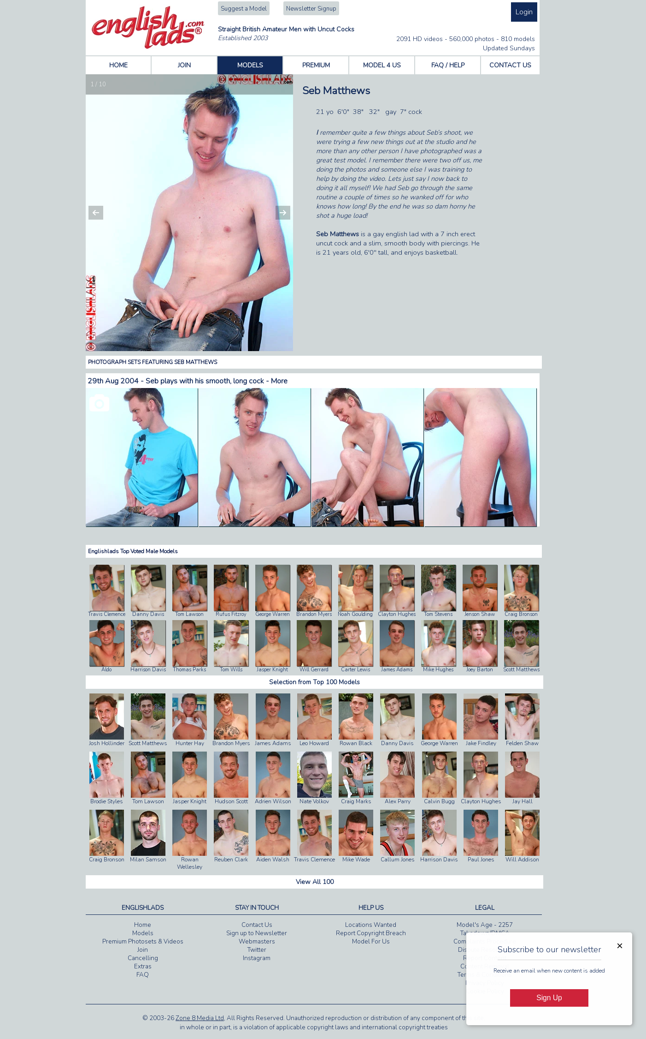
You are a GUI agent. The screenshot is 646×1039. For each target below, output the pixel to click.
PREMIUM (316, 65)
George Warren (272, 614)
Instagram (256, 958)
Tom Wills (231, 669)
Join (142, 950)
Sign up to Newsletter (256, 933)
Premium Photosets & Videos (142, 941)
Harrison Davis (148, 669)
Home (142, 925)
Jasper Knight (272, 669)
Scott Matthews (521, 669)
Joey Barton (479, 669)
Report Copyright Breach (371, 933)
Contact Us (256, 925)
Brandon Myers (314, 614)
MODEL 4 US (382, 65)
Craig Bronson (521, 614)
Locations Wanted (370, 925)
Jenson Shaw (479, 614)
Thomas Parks (189, 669)
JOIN (184, 65)
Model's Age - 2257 (485, 925)
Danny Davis (148, 614)
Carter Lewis (355, 669)
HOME (118, 65)
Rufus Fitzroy (231, 614)
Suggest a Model (244, 9)
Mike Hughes (438, 669)
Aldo (106, 669)
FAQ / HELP (447, 65)
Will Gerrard (314, 669)
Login (524, 12)
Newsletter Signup (311, 9)
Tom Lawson (189, 614)
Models (142, 933)
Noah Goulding (355, 614)
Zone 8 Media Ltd (200, 1018)
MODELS (250, 65)
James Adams (396, 669)
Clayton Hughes (397, 614)
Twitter (256, 950)
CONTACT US (510, 65)
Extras (143, 966)
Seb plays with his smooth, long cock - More (217, 381)
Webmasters (257, 941)
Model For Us (371, 941)
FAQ (142, 975)
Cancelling (143, 958)
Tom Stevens (438, 614)
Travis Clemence (106, 614)
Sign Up (549, 998)
